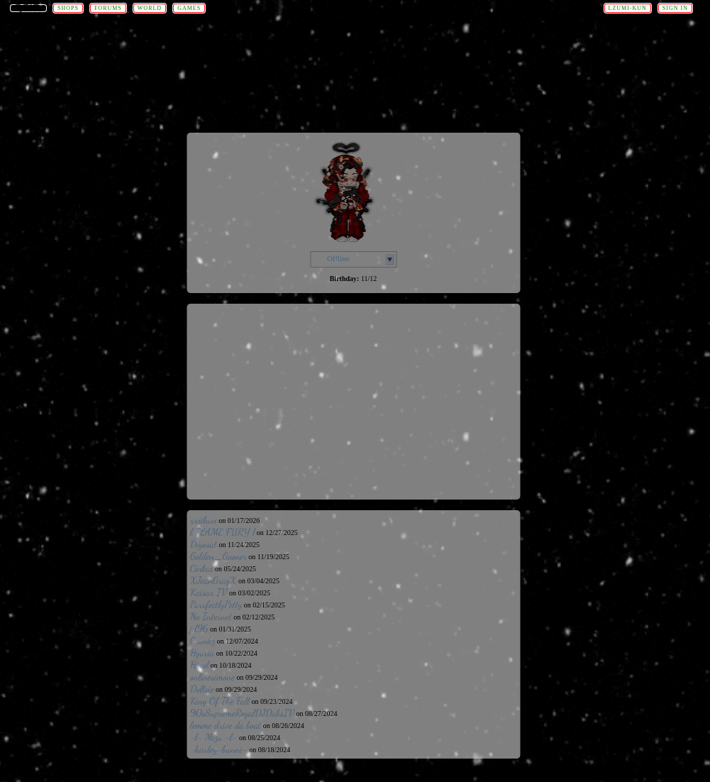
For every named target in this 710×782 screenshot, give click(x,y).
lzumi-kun (628, 8)
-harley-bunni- (219, 749)
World (150, 8)
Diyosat (203, 544)
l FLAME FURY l (222, 532)
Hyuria (202, 652)
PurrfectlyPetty (216, 604)
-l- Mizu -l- (214, 737)
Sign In (675, 8)
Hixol (199, 665)
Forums (108, 8)
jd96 (199, 628)
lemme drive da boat (225, 725)
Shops (68, 8)
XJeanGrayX (213, 580)
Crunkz (202, 640)
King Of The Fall (220, 701)
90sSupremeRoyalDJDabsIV (242, 713)
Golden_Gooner (218, 556)
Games (189, 8)
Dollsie (202, 689)
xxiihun (203, 520)
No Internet (211, 616)
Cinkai (201, 568)
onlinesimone (212, 677)
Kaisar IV (208, 592)
